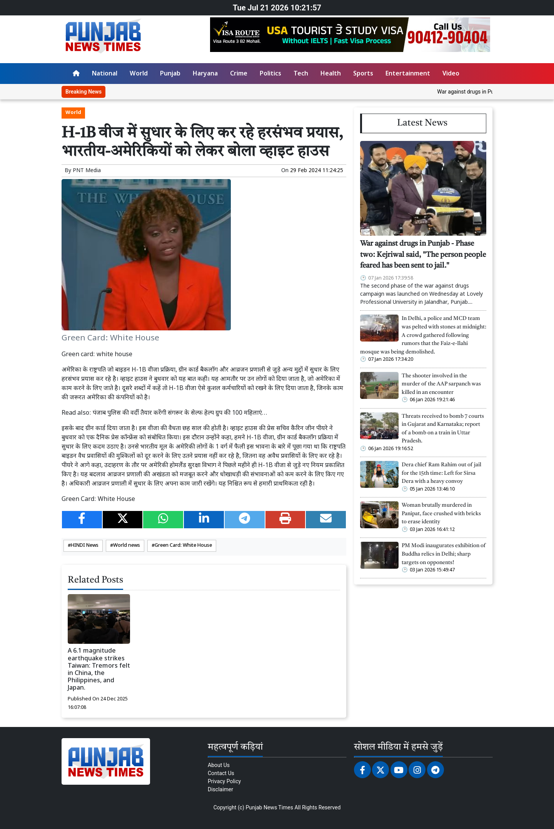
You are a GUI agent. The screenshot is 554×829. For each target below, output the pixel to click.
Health (330, 74)
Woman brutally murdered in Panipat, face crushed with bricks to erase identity (441, 513)
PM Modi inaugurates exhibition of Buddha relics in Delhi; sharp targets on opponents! (444, 554)
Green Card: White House (183, 546)
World (139, 74)
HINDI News (84, 546)
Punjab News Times (269, 807)
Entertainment (407, 74)
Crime (238, 74)
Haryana (205, 74)
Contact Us (221, 773)
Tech (301, 74)
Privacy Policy (224, 781)
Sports (363, 74)
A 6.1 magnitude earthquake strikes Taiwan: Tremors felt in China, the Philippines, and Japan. (99, 669)
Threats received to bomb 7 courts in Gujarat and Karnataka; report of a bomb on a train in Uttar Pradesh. (443, 429)
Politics (270, 74)
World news (126, 546)
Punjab (170, 74)
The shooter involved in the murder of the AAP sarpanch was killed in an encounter (441, 384)
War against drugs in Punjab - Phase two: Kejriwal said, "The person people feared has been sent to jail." (423, 255)
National (104, 74)
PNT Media (87, 170)
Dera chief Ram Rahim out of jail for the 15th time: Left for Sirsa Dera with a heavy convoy (441, 473)
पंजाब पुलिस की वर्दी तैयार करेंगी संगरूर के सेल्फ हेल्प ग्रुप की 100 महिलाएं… (180, 413)
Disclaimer (220, 789)
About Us (219, 765)
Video (450, 74)
